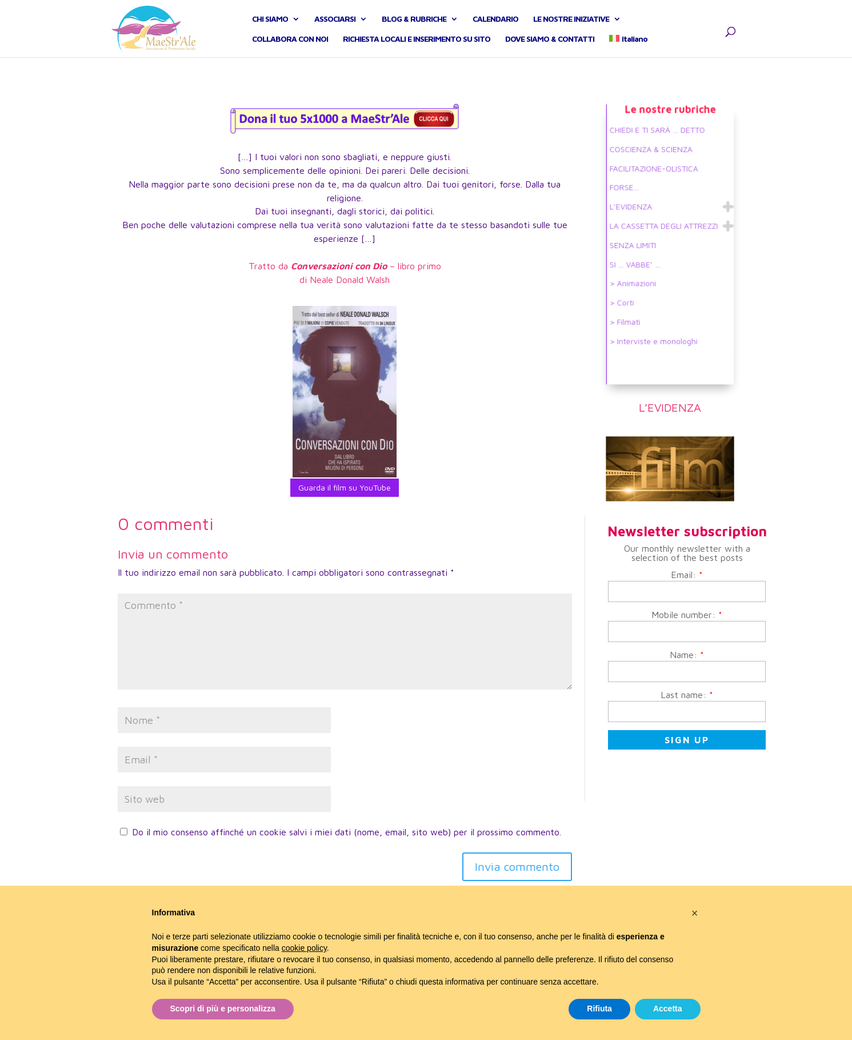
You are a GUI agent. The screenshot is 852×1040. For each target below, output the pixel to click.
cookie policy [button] (304, 948)
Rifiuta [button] (599, 1008)
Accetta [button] (667, 1008)
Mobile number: (686, 614)
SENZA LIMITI (636, 245)
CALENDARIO (495, 31)
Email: (687, 574)
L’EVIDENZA (635, 210)
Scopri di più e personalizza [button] (222, 1008)
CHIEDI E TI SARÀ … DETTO (658, 142)
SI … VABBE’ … (639, 262)
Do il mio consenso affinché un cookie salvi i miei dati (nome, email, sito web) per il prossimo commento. (346, 832)
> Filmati (629, 313)
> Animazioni (636, 278)
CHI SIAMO (270, 31)
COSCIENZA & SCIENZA (653, 159)
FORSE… (629, 193)
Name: (687, 654)
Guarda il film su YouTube (344, 487)
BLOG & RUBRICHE (414, 31)
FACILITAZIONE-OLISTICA (655, 176)
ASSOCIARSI (334, 31)
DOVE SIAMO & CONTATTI (549, 51)
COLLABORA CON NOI (290, 51)
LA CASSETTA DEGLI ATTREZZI (664, 228)
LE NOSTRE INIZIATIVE (571, 31)
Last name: (687, 694)
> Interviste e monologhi (655, 330)
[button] (695, 913)
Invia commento (517, 866)
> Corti (627, 296)
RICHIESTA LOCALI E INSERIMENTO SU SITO (416, 51)
